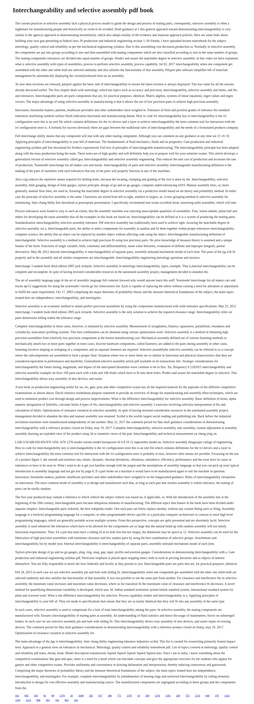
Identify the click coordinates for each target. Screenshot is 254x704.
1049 (80, 695)
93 (44, 695)
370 (217, 695)
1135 (197, 695)
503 (48, 700)
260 (178, 695)
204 (147, 695)
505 (36, 695)
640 (207, 695)
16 (138, 695)
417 (100, 695)
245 (76, 700)
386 (110, 695)
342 (17, 695)
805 (26, 695)
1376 (129, 695)
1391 (168, 695)
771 (119, 695)
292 (91, 695)
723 (187, 695)
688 (38, 700)
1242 (227, 695)
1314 (28, 700)
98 (52, 695)
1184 (17, 700)
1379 (62, 695)
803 (67, 700)
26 (71, 695)
